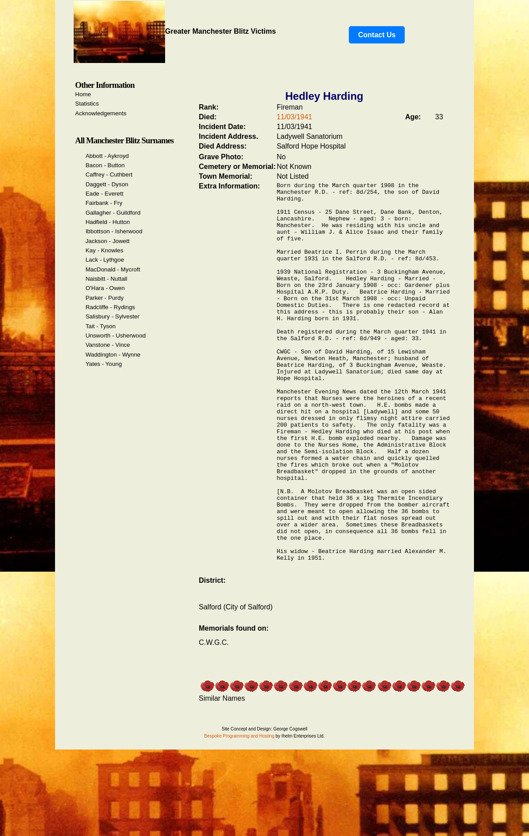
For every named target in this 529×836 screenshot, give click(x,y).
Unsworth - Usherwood (116, 335)
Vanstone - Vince (108, 344)
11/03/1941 (294, 117)
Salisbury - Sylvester (112, 316)
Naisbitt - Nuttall (106, 278)
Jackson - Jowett (108, 241)
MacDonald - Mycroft (113, 269)
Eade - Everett (104, 193)
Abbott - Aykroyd (107, 156)
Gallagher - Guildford (113, 212)
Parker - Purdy (105, 297)
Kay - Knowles (104, 250)
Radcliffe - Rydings (110, 307)
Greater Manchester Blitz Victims (175, 31)
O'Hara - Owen (105, 288)
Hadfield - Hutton (108, 222)
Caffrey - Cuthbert (109, 174)
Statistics (87, 103)
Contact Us (376, 35)
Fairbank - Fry (104, 203)
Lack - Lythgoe (105, 259)
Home (83, 94)
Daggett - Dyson (107, 184)
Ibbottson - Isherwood (114, 231)
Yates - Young (104, 364)
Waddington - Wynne (113, 354)
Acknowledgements (100, 113)
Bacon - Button (105, 165)
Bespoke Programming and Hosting (239, 814)
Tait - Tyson (101, 326)
